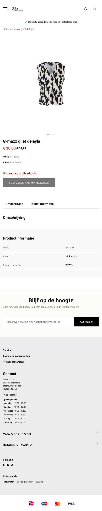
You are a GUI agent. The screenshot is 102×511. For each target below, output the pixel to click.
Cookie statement (25, 482)
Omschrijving (14, 204)
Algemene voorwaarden (16, 356)
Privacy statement (13, 362)
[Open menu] (5, 8)
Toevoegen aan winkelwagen (29, 182)
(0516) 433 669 (10, 389)
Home (6, 29)
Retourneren (8, 482)
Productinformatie (41, 204)
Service (7, 350)
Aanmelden (86, 321)
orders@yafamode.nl (12, 386)
